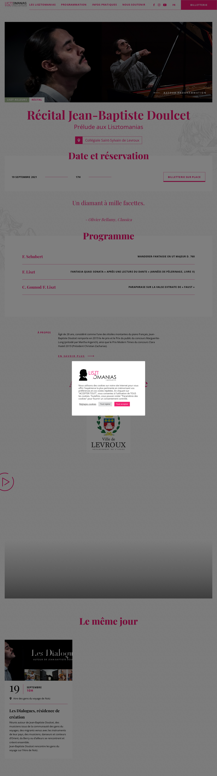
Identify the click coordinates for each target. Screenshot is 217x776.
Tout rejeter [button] (105, 404)
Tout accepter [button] (122, 404)
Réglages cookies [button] (87, 404)
